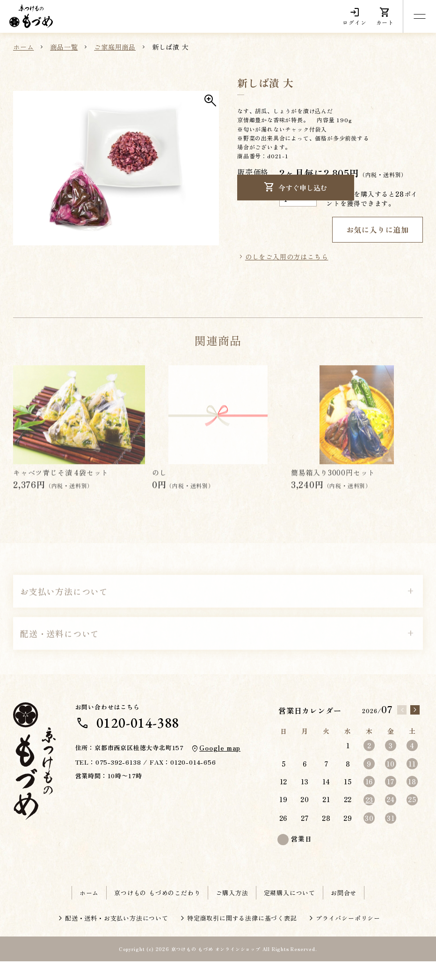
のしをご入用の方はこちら (286, 261)
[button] (116, 170)
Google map (217, 752)
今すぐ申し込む (290, 231)
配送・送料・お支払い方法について (116, 922)
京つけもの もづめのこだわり (157, 897)
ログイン (354, 16)
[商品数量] (298, 198)
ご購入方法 (232, 897)
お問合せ (343, 897)
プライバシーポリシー (348, 922)
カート (385, 16)
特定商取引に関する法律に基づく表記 (242, 922)
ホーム (89, 897)
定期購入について (289, 897)
